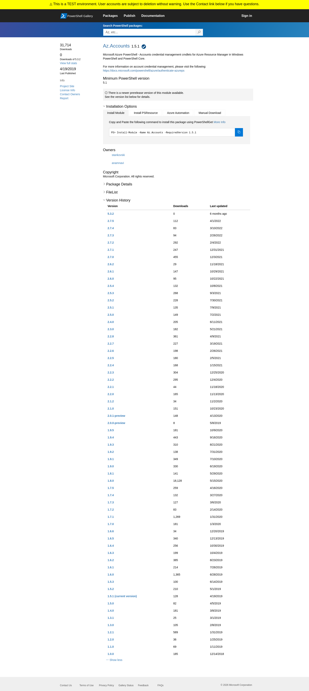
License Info (67, 90)
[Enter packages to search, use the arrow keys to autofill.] (149, 32)
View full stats (68, 63)
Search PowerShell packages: (123, 25)
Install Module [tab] (115, 112)
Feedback (143, 685)
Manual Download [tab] (210, 112)
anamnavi (118, 163)
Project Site (67, 86)
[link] (113, 15)
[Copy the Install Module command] (239, 132)
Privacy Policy (106, 685)
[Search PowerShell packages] (199, 32)
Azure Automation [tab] (178, 112)
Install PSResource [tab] (146, 112)
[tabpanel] (176, 128)
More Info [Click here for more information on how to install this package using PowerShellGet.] (219, 122)
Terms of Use (86, 685)
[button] (104, 106)
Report (64, 98)
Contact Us (66, 685)
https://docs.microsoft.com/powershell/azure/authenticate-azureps (144, 70)
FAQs (161, 685)
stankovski (118, 155)
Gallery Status (125, 685)
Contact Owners (70, 94)
